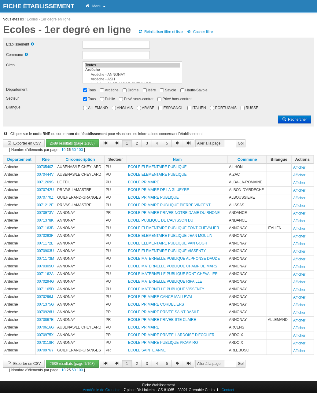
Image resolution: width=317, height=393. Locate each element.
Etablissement (17, 44)
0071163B (45, 228)
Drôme (132, 90)
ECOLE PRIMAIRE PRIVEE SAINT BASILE (163, 312)
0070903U (45, 251)
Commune (14, 55)
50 (74, 150)
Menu (95, 6)
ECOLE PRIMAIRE (143, 182)
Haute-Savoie (196, 90)
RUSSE (252, 108)
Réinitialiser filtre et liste (160, 32)
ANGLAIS (125, 108)
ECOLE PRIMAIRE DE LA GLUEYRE (158, 190)
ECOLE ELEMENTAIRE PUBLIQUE (157, 167)
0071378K (45, 220)
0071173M (45, 258)
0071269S (45, 182)
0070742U (45, 190)
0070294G (45, 281)
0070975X (45, 335)
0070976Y (45, 350)
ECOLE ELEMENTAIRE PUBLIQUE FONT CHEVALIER (173, 228)
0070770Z (45, 197)
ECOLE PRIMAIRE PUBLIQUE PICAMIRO (163, 342)
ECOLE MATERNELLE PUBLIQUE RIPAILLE (165, 281)
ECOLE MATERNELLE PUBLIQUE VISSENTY (166, 289)
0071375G (45, 304)
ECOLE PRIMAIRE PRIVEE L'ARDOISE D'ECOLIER (171, 335)
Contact (228, 390)
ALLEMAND (98, 108)
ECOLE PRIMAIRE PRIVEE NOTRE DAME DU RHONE (174, 213)
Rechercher (294, 119)
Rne (46, 159)
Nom (177, 159)
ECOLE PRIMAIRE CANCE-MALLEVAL (160, 297)
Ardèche (112, 90)
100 (80, 150)
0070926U (45, 312)
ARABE (148, 108)
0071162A (45, 274)
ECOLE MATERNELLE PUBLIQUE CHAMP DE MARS (172, 266)
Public (110, 99)
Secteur (12, 98)
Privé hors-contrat (177, 99)
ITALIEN (199, 108)
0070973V (45, 213)
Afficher (299, 167)
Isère (152, 90)
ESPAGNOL (173, 108)
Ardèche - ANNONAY (132, 74)
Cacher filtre (200, 32)
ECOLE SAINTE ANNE (147, 350)
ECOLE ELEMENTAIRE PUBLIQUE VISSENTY (167, 251)
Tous (92, 90)
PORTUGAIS (225, 108)
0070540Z (45, 167)
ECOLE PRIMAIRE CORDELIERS (156, 304)
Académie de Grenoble (101, 390)
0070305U (45, 266)
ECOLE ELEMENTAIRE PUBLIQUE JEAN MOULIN (170, 235)
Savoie (170, 90)
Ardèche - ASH (132, 79)
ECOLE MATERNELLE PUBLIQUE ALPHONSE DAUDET (175, 258)
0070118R (45, 342)
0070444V (45, 174)
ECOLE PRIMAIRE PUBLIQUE (153, 197)
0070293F (45, 235)
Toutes (132, 65)
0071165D (45, 289)
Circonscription (80, 159)
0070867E (45, 320)
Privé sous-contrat (138, 99)
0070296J (45, 297)
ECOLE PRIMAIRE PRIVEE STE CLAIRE (162, 320)
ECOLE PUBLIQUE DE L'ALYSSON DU (160, 220)
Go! (241, 143)
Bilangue (13, 107)
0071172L (45, 243)
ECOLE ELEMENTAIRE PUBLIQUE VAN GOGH (167, 243)
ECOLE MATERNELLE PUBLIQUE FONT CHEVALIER (173, 274)
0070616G (45, 327)
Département (16, 89)
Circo (10, 65)
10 (63, 150)
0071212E (45, 205)
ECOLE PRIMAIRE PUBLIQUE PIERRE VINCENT (169, 205)
